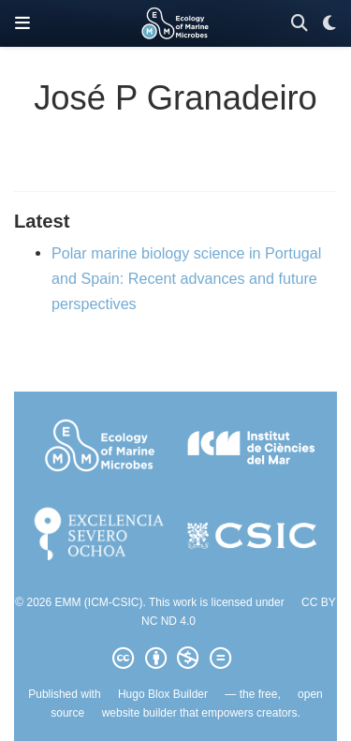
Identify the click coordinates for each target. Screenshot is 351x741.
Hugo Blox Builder (163, 694)
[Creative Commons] (175, 658)
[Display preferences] (329, 24)
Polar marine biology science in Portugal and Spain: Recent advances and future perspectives (186, 278)
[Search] (299, 24)
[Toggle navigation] (22, 23)
